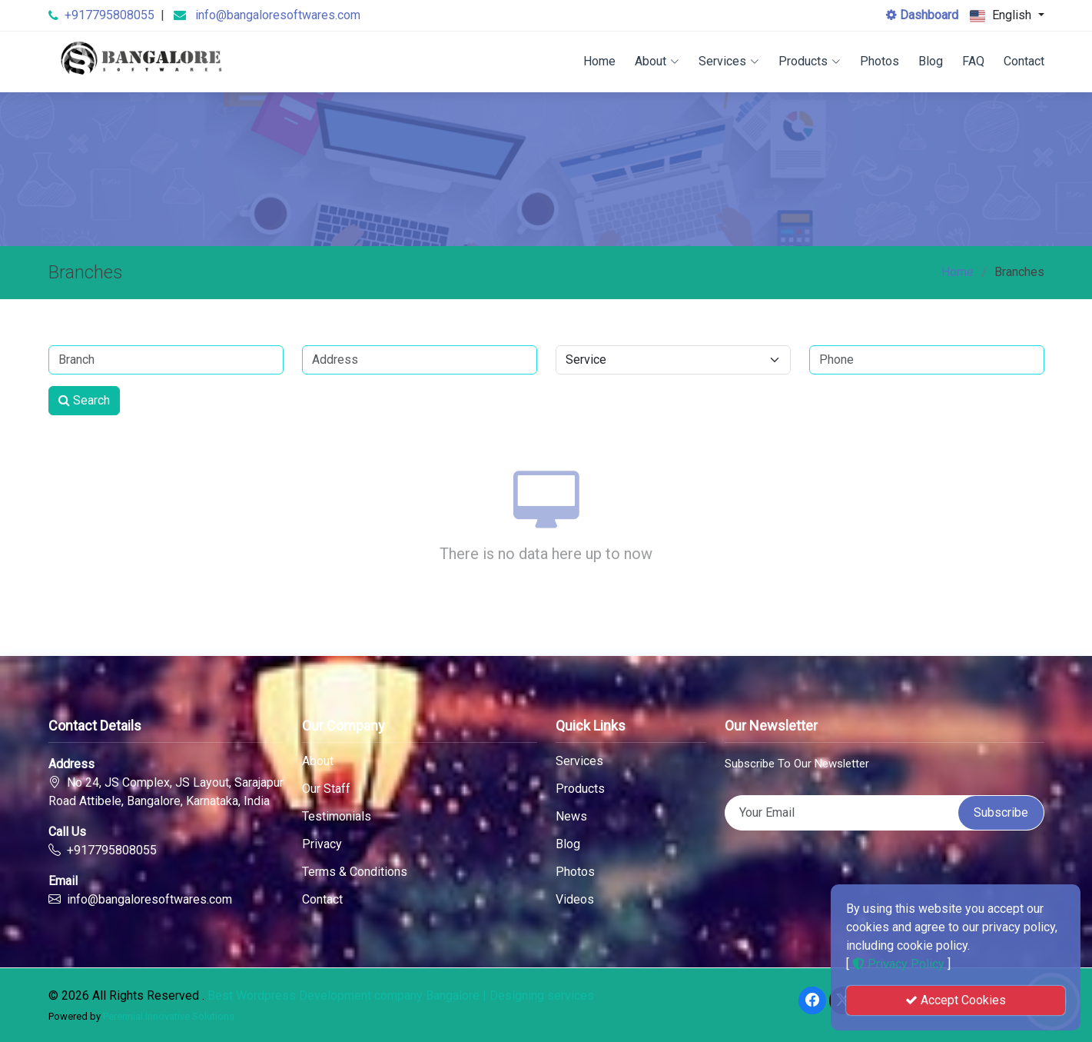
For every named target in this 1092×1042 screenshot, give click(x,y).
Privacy (322, 844)
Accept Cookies (955, 1000)
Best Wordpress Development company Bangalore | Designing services (400, 995)
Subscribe (1001, 812)
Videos (575, 900)
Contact (1024, 61)
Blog (930, 61)
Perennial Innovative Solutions (168, 1016)
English (1002, 16)
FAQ (973, 61)
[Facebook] (812, 1000)
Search (84, 400)
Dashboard (922, 15)
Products (809, 61)
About (657, 61)
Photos (879, 61)
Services (729, 61)
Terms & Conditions (354, 872)
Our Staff (326, 789)
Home (599, 61)
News (571, 817)
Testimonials (336, 817)
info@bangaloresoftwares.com (277, 15)
